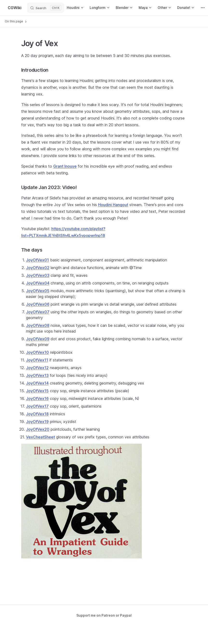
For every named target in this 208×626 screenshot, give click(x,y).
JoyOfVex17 (37, 406)
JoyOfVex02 (37, 267)
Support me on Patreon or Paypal (104, 615)
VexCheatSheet (40, 437)
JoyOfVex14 (37, 383)
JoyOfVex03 (37, 275)
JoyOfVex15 (37, 390)
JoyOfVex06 (37, 304)
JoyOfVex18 (37, 413)
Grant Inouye (65, 166)
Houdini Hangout (113, 204)
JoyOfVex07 (37, 312)
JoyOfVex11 (37, 360)
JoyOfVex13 (37, 375)
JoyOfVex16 (37, 398)
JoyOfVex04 (37, 283)
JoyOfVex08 (37, 325)
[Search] (45, 8)
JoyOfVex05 (37, 290)
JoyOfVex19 (37, 421)
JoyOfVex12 (37, 367)
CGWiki (14, 7)
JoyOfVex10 (37, 352)
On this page (16, 21)
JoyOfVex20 (37, 429)
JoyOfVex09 (37, 338)
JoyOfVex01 (37, 260)
